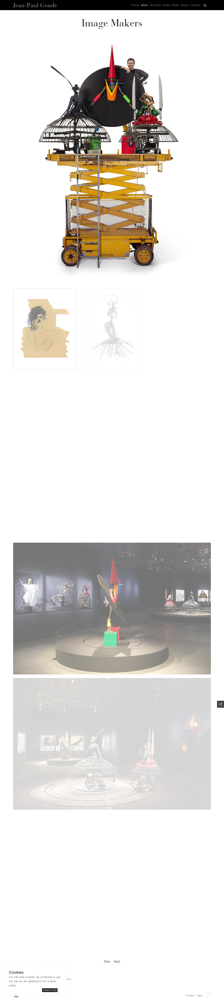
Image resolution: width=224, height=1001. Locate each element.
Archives (155, 5)
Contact (195, 5)
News (166, 5)
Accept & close (50, 990)
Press (175, 5)
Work (144, 5)
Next (117, 961)
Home (135, 5)
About (184, 5)
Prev (107, 961)
